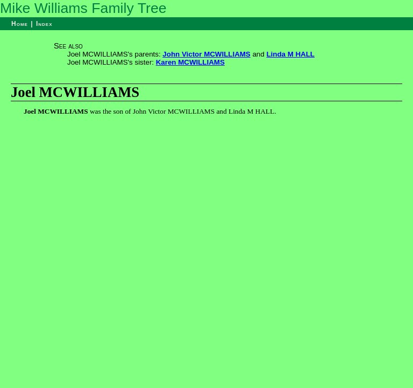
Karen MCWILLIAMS (190, 62)
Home (19, 23)
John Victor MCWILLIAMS (206, 54)
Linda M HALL (290, 54)
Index (44, 23)
